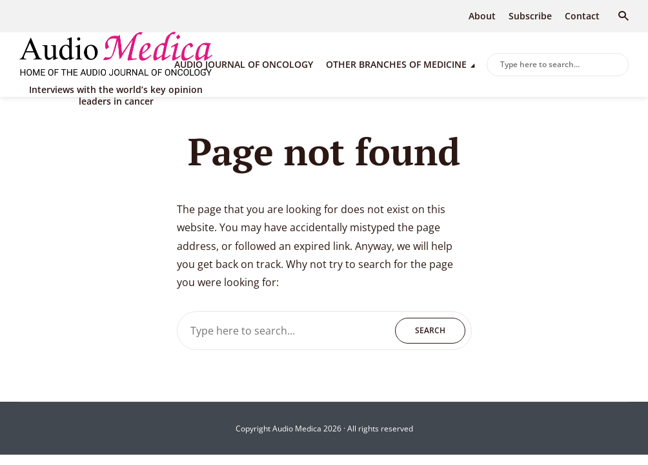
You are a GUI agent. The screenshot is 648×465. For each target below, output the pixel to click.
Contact (582, 16)
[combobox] (558, 64)
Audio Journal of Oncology (243, 64)
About (482, 16)
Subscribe (530, 16)
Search (616, 65)
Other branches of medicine (396, 64)
